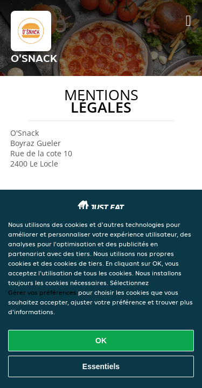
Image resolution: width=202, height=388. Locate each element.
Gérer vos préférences (42, 292)
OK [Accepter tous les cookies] (101, 340)
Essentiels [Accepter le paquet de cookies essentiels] (101, 366)
